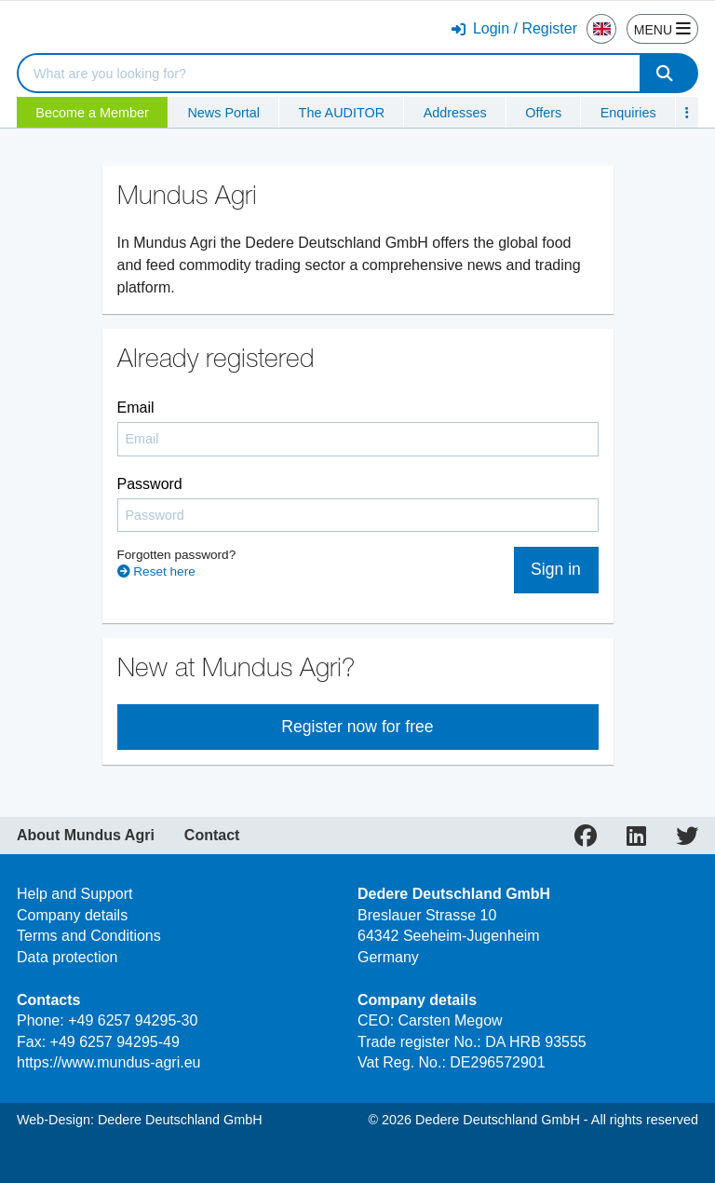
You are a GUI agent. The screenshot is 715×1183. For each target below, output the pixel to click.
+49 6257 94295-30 (132, 1020)
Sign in (556, 569)
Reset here (156, 571)
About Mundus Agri (86, 835)
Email (136, 407)
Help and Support (75, 894)
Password (149, 484)
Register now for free (357, 726)
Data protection (67, 957)
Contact (212, 835)
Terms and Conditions (89, 936)
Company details (72, 915)
